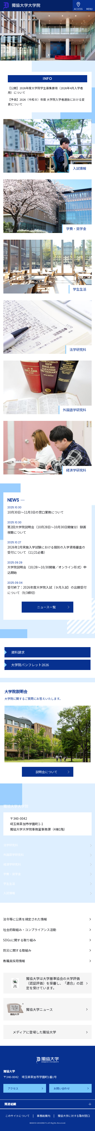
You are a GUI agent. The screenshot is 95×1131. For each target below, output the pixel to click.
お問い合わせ (62, 1088)
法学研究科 (10, 845)
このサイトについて (17, 1116)
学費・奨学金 (12, 874)
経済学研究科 (12, 864)
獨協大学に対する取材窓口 (74, 1116)
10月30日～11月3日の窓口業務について (35, 512)
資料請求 (18, 652)
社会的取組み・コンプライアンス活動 (29, 929)
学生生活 (9, 883)
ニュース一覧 (46, 607)
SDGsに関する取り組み (19, 940)
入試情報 (9, 893)
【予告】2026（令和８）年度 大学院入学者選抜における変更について (46, 101)
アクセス (13, 1088)
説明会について (46, 772)
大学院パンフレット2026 (30, 664)
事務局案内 (43, 1116)
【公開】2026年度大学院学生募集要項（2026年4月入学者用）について (45, 90)
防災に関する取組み (17, 950)
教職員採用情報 (14, 961)
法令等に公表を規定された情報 (25, 919)
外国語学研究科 (13, 855)
